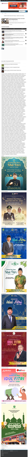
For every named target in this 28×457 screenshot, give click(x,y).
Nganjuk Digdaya (13, 119)
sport (10, 144)
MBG (16, 115)
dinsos (12, 86)
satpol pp (18, 140)
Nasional (3, 119)
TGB (8, 147)
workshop (11, 154)
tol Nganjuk (7, 148)
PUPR (3, 137)
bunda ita (23, 80)
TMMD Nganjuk (18, 147)
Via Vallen (22, 151)
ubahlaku (22, 148)
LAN (11, 111)
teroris (3, 147)
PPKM (25, 133)
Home (2, 0)
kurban (6, 111)
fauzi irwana (10, 90)
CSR (12, 83)
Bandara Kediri (16, 75)
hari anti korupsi (10, 94)
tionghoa (14, 147)
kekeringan (24, 104)
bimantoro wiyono (13, 79)
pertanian (14, 129)
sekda (2, 141)
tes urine (6, 147)
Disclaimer (2, 455)
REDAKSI (2, 453)
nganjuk (9, 119)
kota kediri (22, 108)
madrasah (18, 112)
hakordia (21, 93)
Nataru (6, 119)
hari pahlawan (14, 94)
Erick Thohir (3, 90)
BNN (2, 80)
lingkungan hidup (4, 112)
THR (10, 147)
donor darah (3, 87)
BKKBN (22, 79)
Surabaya (19, 144)
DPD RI (7, 87)
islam (6, 101)
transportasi (11, 148)
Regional (19, 137)
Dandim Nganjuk (18, 83)
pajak (8, 122)
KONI (5, 108)
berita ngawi (3, 79)
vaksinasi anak (8, 151)
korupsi (15, 108)
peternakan (21, 129)
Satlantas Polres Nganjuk (12, 140)
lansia (14, 111)
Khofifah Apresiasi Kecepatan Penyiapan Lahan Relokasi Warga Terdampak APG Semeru (17, 19)
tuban (14, 148)
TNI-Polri (24, 147)
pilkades (15, 130)
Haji (18, 93)
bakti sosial (12, 75)
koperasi (12, 108)
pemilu (3, 126)
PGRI (24, 129)
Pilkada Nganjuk (11, 130)
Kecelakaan (11, 104)
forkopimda (23, 90)
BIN (16, 79)
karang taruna (3, 104)
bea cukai (18, 76)
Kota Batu (18, 108)
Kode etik (2, 454)
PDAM (24, 123)
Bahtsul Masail (7, 75)
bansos (5, 76)
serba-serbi (20, 141)
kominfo (3, 108)
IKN (14, 98)
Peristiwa (7, 129)
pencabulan (15, 126)
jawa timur (11, 101)
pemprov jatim (11, 126)
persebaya (10, 129)
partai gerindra (20, 123)
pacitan (6, 122)
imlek (17, 98)
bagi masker (3, 75)
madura (22, 112)
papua (13, 123)
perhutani (3, 129)
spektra (8, 144)
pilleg (18, 130)
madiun (15, 112)
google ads (3, 93)
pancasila (14, 122)
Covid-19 (3, 83)
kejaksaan (15, 104)
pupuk (5, 137)
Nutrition (19, 119)
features (14, 90)
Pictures (3, 130)
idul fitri (8, 98)
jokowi (20, 101)
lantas (16, 111)
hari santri (19, 94)
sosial (5, 144)
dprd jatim (15, 87)
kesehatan (24, 105)
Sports (13, 144)
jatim (8, 101)
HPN (2, 97)
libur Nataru (23, 111)
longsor (8, 112)
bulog (19, 80)
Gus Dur (12, 93)
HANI (24, 93)
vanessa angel (18, 151)
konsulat (9, 108)
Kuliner (3, 111)
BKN (24, 79)
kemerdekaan (7, 105)
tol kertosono (3, 148)
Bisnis (19, 79)
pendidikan (19, 126)
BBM (15, 76)
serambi (16, 141)
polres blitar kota (7, 133)
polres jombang (11, 133)
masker (3, 115)
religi (24, 137)
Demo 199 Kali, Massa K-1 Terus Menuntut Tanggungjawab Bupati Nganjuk (12, 67)
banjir (20, 75)
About (4, 0)
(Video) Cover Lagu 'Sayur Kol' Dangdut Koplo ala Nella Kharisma (11, 64)
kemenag (3, 105)
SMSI (2, 144)
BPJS (14, 80)
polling (3, 133)
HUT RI (16, 97)
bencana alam (22, 76)
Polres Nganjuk (16, 133)
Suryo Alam (23, 144)
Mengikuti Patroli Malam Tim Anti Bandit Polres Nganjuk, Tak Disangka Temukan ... (12, 70)
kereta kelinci (16, 105)
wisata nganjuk (7, 154)
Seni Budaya (12, 141)
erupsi (6, 90)
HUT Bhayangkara (12, 97)
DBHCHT (23, 83)
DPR (9, 87)
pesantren (17, 129)
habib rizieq (15, 93)
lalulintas (9, 111)
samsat (3, 140)
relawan (22, 137)
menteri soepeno (21, 115)
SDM (20, 140)
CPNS (6, 83)
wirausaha (3, 154)
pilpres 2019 (21, 130)
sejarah (23, 140)
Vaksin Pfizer (3, 151)
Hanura (6, 94)
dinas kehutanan (4, 86)
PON (22, 133)
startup (16, 144)
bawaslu (12, 76)
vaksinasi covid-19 (13, 151)
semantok (9, 141)
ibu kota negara (20, 97)
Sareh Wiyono (6, 140)
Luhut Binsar (11, 112)
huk (4, 97)
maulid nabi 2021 (13, 115)
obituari (22, 119)
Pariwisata (16, 123)
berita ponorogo (8, 79)
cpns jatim (9, 83)
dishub (15, 86)
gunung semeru (7, 93)
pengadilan (23, 126)
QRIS (10, 137)
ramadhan (13, 137)
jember (14, 101)
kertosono (21, 105)
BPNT (17, 80)
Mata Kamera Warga (7, 115)
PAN (11, 122)
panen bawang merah (4, 123)
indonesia (22, 98)
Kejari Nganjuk (19, 104)
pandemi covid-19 (18, 122)
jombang (23, 101)
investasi (3, 101)
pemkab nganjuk (7, 126)
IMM (19, 98)
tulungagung (18, 148)
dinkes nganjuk (9, 86)
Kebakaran (8, 104)
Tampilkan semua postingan (20, 15)
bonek (9, 80)
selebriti (5, 141)
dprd (12, 87)
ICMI (2, 98)
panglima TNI (9, 123)
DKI (23, 86)
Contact (7, 0)
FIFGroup (17, 90)
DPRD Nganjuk (19, 87)
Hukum (7, 97)
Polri (20, 133)
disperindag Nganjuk (19, 86)
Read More (11, 24)
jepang (17, 101)
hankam (3, 94)
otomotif (3, 122)
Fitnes (20, 90)
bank (2, 76)
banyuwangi (8, 76)
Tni (21, 147)
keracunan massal (12, 105)
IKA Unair (12, 98)
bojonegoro (5, 80)
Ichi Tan (24, 97)
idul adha (5, 98)
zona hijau (15, 154)
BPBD (11, 80)
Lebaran (20, 111)
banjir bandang (23, 75)
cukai (14, 83)
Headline (22, 94)
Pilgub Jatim (6, 130)
